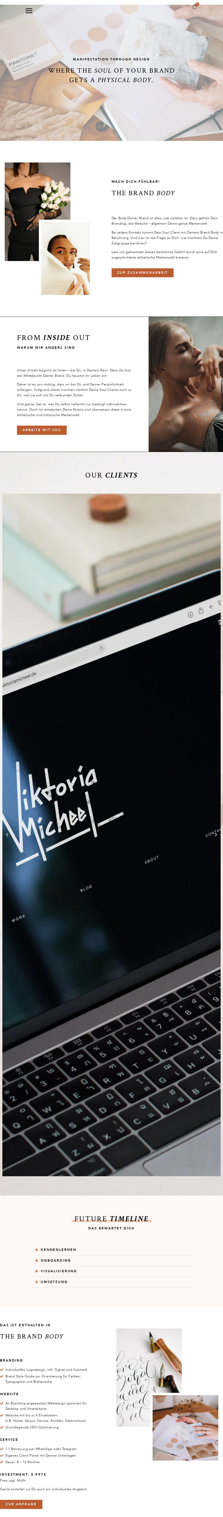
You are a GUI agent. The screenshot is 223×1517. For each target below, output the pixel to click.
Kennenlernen (59, 1250)
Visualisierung (59, 1271)
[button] (7, 834)
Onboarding (56, 1260)
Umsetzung (54, 1282)
